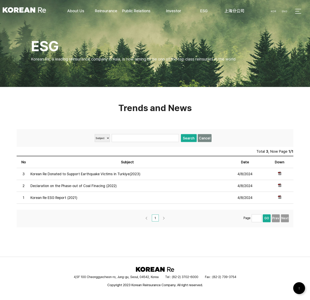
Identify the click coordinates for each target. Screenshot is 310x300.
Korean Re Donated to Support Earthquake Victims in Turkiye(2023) (85, 176)
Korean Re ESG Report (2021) (53, 200)
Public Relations (136, 10)
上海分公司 (234, 10)
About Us (75, 10)
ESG (204, 10)
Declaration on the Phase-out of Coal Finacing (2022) (73, 188)
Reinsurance (106, 10)
